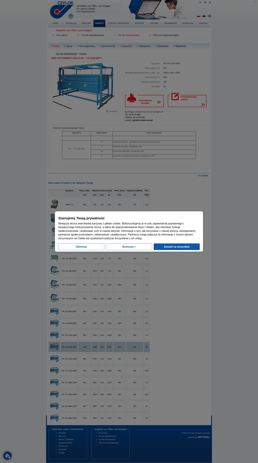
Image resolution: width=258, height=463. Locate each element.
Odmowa (81, 246)
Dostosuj (129, 246)
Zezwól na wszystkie (177, 246)
